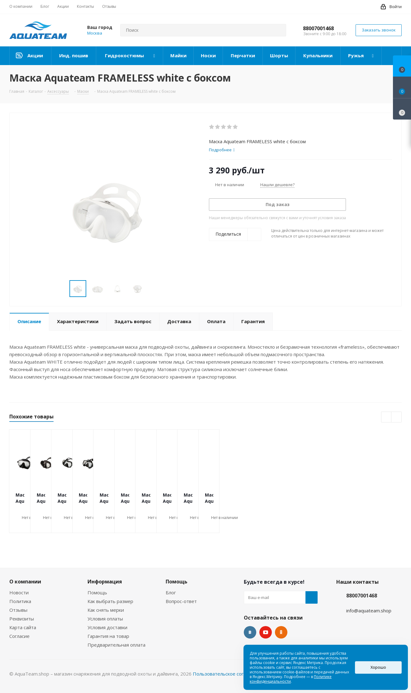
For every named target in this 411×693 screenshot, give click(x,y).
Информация (104, 581)
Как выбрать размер (110, 601)
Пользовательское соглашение (228, 674)
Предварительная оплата (116, 645)
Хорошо (378, 667)
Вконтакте (250, 632)
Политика (20, 601)
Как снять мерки (105, 610)
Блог (171, 592)
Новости (19, 592)
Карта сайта (22, 627)
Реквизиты (21, 618)
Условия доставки (107, 627)
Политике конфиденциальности (291, 679)
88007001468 (318, 28)
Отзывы (18, 610)
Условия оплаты (105, 618)
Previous (62, 288)
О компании (25, 581)
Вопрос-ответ (181, 601)
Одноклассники (281, 632)
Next (153, 288)
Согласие (19, 636)
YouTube (265, 632)
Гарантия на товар (108, 636)
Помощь (97, 592)
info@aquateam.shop (368, 610)
